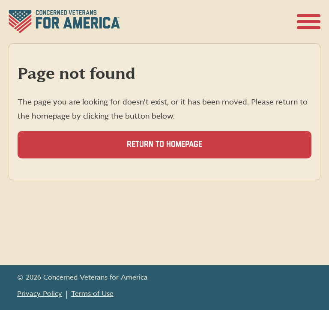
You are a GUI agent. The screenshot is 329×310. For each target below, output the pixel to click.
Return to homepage (164, 144)
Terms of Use (92, 294)
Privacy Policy (39, 294)
